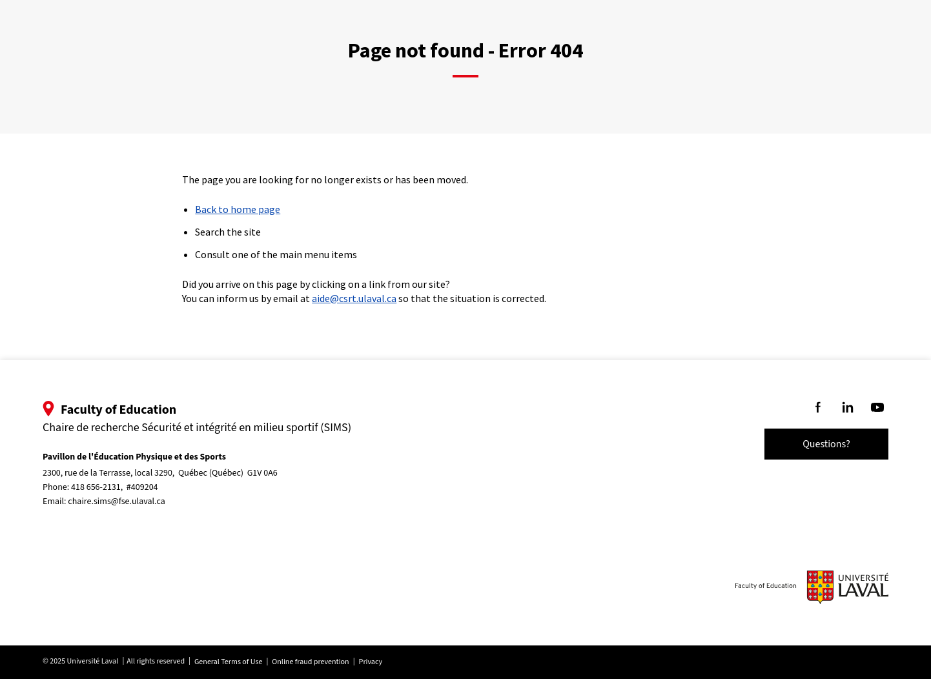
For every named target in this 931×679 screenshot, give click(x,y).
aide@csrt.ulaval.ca (354, 298)
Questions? (826, 444)
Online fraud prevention (310, 661)
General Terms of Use (228, 661)
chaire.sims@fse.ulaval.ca (116, 501)
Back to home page (237, 209)
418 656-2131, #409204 (114, 487)
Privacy (370, 661)
